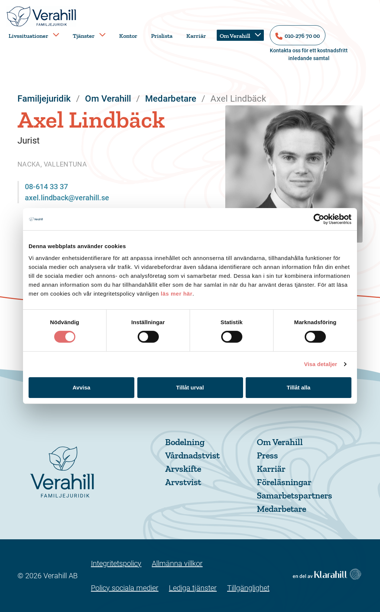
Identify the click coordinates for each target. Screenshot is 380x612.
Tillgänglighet (248, 587)
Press (267, 455)
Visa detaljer (320, 364)
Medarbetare (281, 508)
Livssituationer (28, 35)
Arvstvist (183, 482)
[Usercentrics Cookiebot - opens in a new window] (318, 219)
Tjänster (84, 35)
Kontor (128, 35)
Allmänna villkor (177, 563)
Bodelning (184, 442)
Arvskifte (183, 468)
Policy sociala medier (124, 587)
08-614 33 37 (46, 186)
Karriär (196, 35)
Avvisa (82, 387)
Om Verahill (235, 35)
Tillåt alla (299, 387)
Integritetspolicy (116, 563)
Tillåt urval (190, 387)
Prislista (162, 35)
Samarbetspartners (294, 495)
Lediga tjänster (193, 587)
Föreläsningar (284, 482)
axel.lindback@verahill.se (67, 197)
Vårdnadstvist (192, 455)
